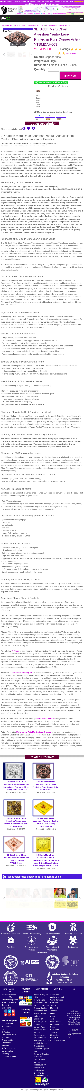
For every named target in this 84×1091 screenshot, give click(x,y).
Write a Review (71, 53)
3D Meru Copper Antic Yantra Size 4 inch (38, 98)
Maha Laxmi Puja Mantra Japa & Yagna (34, 732)
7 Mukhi (16, 651)
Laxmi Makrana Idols (45, 718)
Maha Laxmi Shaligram (22, 672)
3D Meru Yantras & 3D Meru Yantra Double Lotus (23, 25)
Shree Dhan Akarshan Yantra (58, 25)
